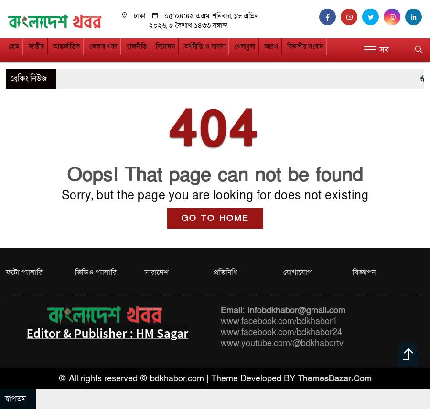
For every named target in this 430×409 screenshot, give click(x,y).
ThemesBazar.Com (335, 378)
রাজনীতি (137, 46)
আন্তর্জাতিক (66, 46)
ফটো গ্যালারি (24, 272)
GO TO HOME (215, 218)
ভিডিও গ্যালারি (96, 272)
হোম (14, 46)
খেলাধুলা (245, 46)
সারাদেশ (156, 272)
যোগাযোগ (297, 272)
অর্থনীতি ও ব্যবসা (205, 46)
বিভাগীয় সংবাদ (305, 46)
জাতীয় (36, 46)
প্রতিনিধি (225, 272)
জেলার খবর (103, 46)
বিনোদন (165, 46)
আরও (271, 46)
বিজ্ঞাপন (364, 272)
